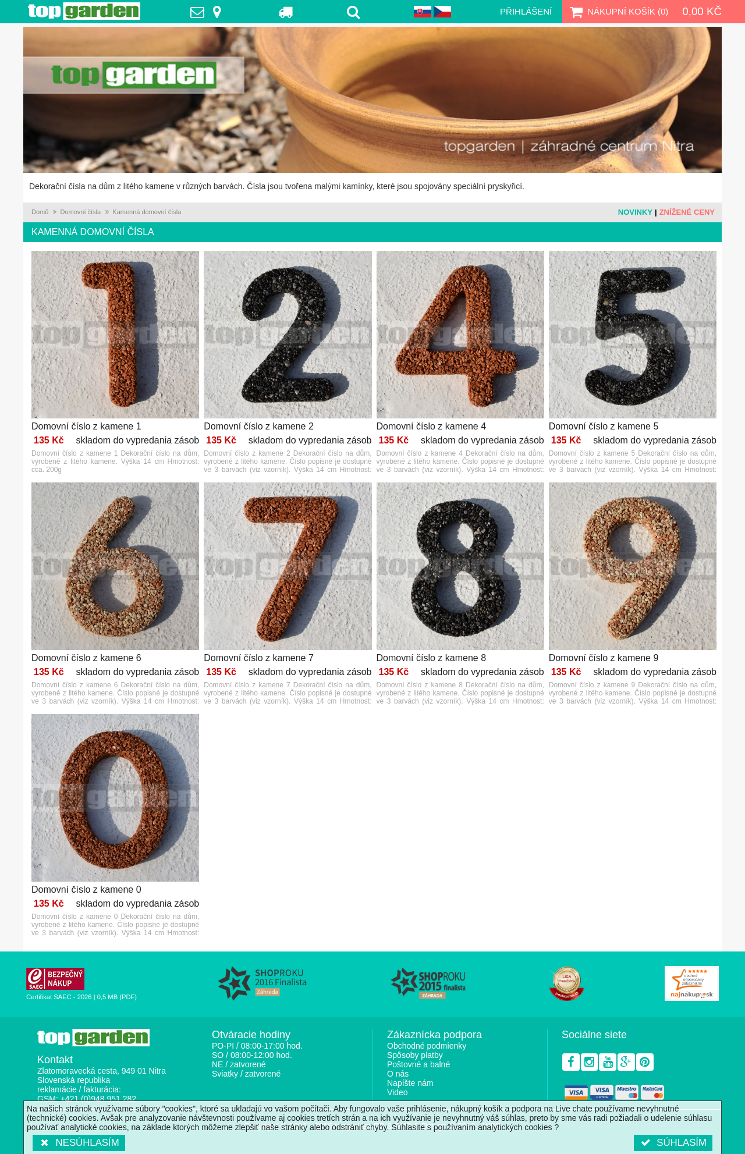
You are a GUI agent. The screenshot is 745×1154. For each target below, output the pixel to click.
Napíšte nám (410, 1083)
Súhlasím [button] (673, 1142)
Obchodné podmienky (426, 1045)
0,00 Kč (702, 11)
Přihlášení (526, 11)
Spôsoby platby (415, 1055)
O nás (398, 1073)
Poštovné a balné (418, 1064)
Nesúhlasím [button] (78, 1142)
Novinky (635, 212)
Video (397, 1092)
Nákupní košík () (617, 12)
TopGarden (84, 11)
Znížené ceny (687, 212)
